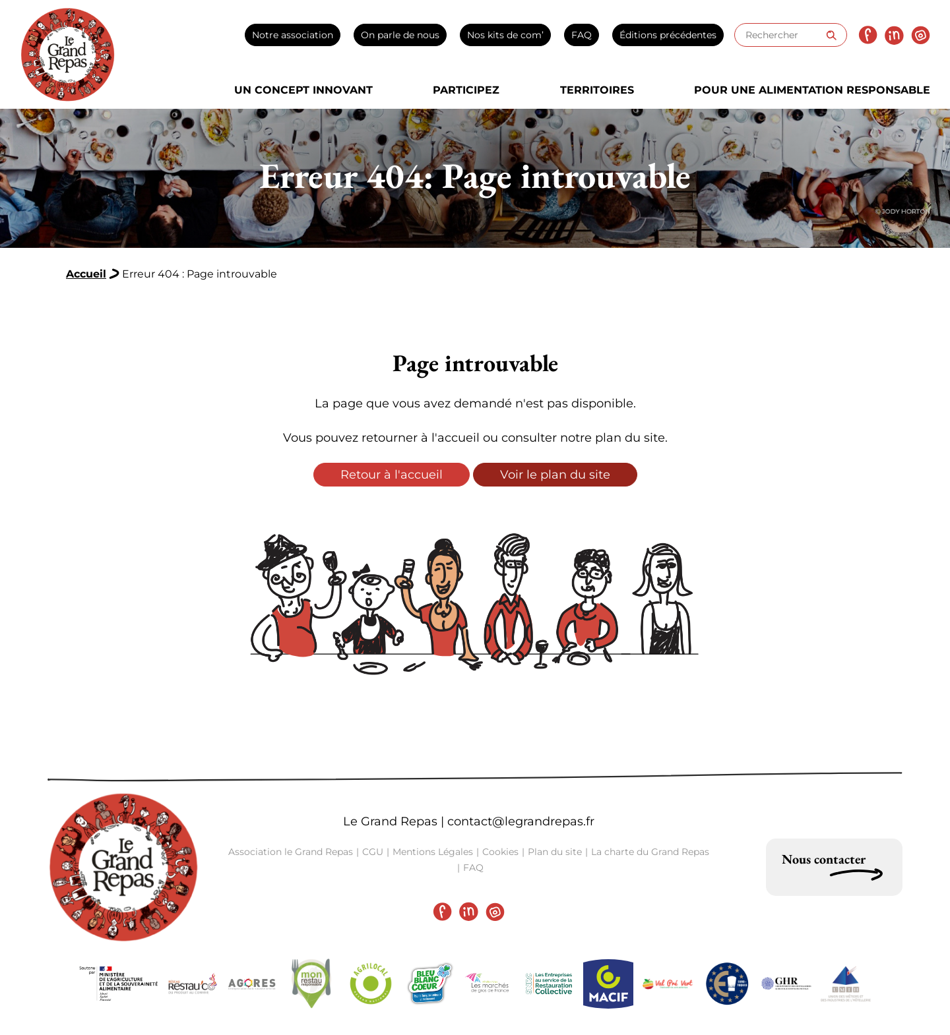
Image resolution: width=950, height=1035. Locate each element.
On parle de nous (400, 35)
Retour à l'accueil (391, 474)
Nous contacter (824, 859)
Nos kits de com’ (505, 35)
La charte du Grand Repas (650, 852)
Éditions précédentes (667, 35)
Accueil (86, 274)
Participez (466, 90)
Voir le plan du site (555, 474)
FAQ (581, 35)
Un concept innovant (303, 90)
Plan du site (555, 852)
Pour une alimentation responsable (812, 90)
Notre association (292, 35)
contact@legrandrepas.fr (520, 821)
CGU (372, 852)
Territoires (597, 90)
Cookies (500, 852)
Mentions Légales (433, 852)
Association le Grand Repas (290, 852)
